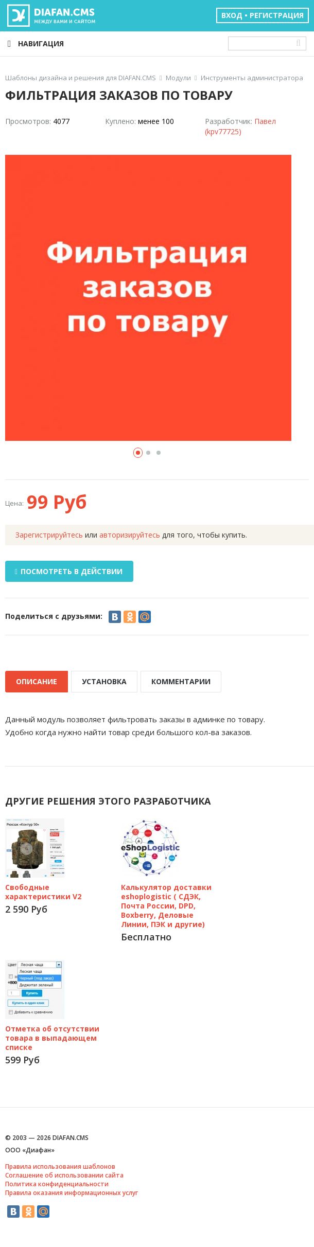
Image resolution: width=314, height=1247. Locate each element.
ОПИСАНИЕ (36, 681)
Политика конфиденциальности (57, 1184)
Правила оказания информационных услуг (71, 1192)
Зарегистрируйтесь (49, 535)
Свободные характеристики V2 (43, 891)
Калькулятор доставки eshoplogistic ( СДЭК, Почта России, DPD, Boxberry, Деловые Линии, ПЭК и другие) (166, 905)
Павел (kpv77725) (240, 126)
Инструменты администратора (252, 78)
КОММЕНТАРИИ (181, 681)
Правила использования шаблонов (60, 1166)
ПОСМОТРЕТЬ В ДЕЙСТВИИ (69, 571)
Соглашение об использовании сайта (64, 1175)
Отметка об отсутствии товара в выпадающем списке (52, 1038)
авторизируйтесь (129, 535)
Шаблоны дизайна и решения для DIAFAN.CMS (80, 78)
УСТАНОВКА (104, 681)
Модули (178, 78)
